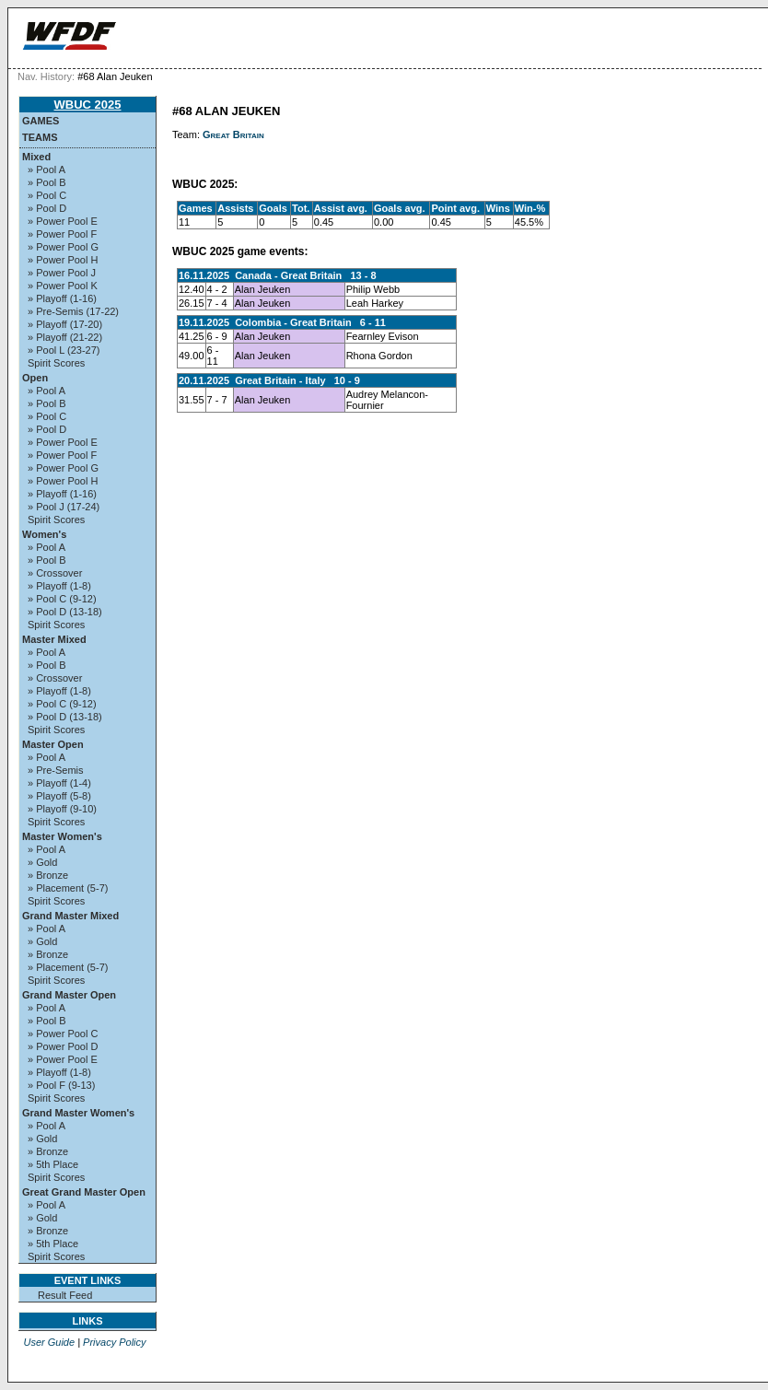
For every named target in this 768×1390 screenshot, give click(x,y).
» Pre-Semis (56, 770)
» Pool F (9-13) (61, 1085)
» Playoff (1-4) (59, 782)
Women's (44, 534)
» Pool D (47, 208)
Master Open (53, 744)
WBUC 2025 (88, 104)
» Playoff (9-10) (62, 808)
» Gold (42, 862)
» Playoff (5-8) (59, 795)
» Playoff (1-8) (59, 585)
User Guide (49, 1342)
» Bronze (48, 875)
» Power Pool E (63, 221)
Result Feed (65, 1295)
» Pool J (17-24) (63, 506)
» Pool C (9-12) (62, 598)
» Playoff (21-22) (65, 337)
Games (40, 120)
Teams (40, 137)
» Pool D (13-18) (65, 611)
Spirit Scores (56, 362)
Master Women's (62, 836)
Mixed (36, 156)
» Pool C (47, 195)
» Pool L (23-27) (63, 350)
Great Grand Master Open (83, 1191)
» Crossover (55, 572)
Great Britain (233, 134)
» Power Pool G (63, 246)
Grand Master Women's (78, 1112)
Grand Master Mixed (70, 915)
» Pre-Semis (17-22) (73, 311)
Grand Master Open (69, 994)
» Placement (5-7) (68, 888)
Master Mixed (54, 639)
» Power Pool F (62, 233)
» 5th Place (53, 1164)
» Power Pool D (63, 1046)
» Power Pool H (63, 259)
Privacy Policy (114, 1342)
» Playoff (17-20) (65, 324)
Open (35, 377)
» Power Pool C (63, 1033)
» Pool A (46, 169)
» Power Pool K (63, 285)
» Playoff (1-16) (62, 298)
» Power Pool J (62, 272)
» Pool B (47, 182)
